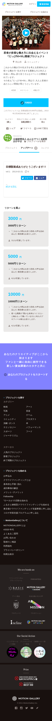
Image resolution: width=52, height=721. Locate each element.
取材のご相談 (9, 541)
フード (29, 431)
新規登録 (44, 4)
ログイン (32, 3)
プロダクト (31, 419)
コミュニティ (32, 61)
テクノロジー (9, 427)
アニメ (6, 414)
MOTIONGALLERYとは (14, 525)
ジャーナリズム (10, 435)
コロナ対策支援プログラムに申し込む (21, 512)
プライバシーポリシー (13, 549)
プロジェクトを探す (13, 12)
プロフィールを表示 (35, 141)
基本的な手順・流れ (12, 484)
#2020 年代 (8, 529)
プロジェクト (11, 147)
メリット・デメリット (13, 492)
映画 (5, 406)
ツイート (26, 128)
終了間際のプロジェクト (14, 460)
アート (29, 406)
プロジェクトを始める (39, 12)
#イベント (24, 90)
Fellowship (8, 496)
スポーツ (7, 431)
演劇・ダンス (9, 423)
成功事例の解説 (10, 488)
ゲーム (29, 414)
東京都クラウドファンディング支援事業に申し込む (26, 508)
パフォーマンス (33, 427)
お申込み (7, 475)
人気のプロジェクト (12, 452)
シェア (11, 128)
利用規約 (7, 545)
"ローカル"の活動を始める (15, 500)
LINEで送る (41, 128)
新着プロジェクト (11, 456)
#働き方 (36, 90)
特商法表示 (8, 554)
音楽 (28, 410)
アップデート (29, 148)
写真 (5, 410)
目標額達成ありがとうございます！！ (26, 166)
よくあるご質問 (10, 533)
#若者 (13, 90)
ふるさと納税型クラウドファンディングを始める (26, 504)
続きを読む (11, 186)
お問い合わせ (9, 537)
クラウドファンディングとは (17, 479)
